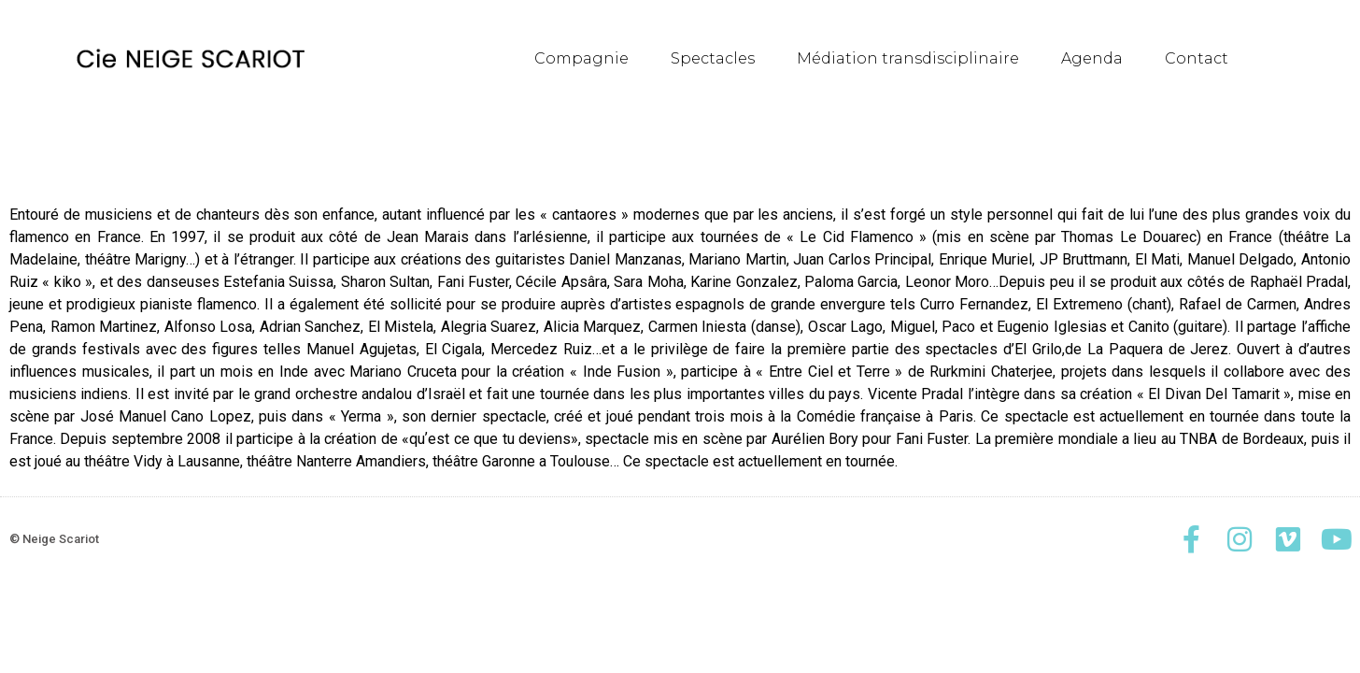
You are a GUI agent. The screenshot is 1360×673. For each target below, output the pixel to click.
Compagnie (581, 58)
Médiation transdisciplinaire (908, 58)
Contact (1196, 58)
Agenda (1092, 58)
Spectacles (713, 58)
